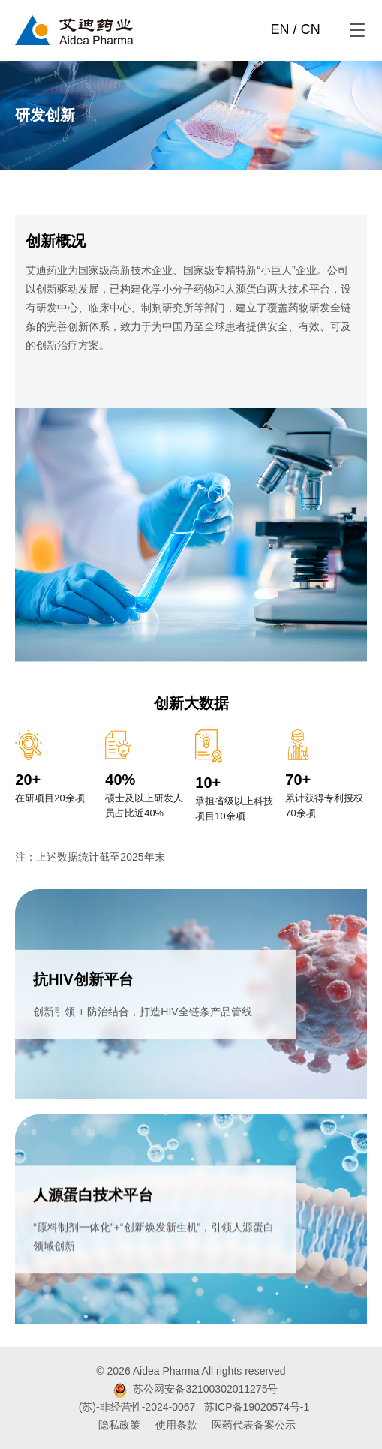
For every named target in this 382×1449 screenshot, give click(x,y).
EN (280, 29)
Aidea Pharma (166, 1371)
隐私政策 (119, 1425)
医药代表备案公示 (254, 1425)
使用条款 (176, 1425)
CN (310, 29)
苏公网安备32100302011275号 (205, 1389)
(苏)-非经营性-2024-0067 (137, 1407)
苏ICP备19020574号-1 (256, 1407)
